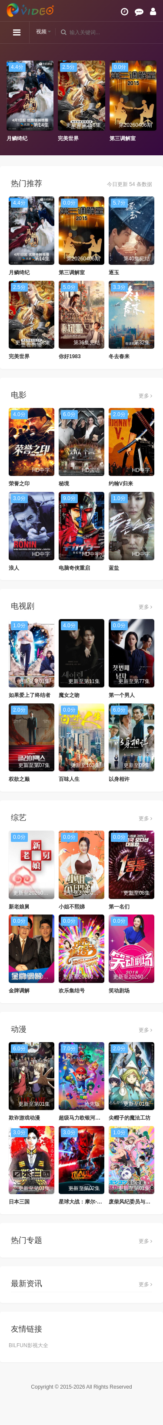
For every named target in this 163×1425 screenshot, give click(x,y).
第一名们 (119, 907)
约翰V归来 (121, 484)
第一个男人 (122, 695)
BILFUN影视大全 (28, 1345)
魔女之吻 (69, 695)
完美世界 (68, 138)
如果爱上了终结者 (29, 695)
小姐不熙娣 (72, 907)
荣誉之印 (19, 484)
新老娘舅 (19, 907)
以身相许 (119, 779)
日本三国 (19, 1202)
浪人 (14, 568)
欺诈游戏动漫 (24, 1118)
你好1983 (70, 356)
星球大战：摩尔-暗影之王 (88, 1202)
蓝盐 (114, 568)
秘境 (64, 484)
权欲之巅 (19, 779)
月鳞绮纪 (17, 138)
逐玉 (114, 273)
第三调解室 (123, 138)
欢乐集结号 (72, 991)
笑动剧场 (119, 991)
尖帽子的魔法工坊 (129, 1118)
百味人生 (69, 779)
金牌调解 (19, 991)
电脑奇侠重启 (74, 568)
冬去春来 (119, 356)
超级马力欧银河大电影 (85, 1118)
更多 (145, 396)
